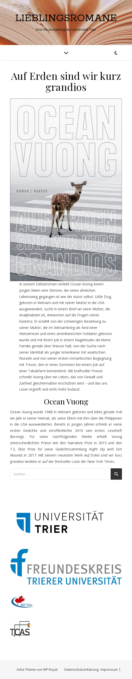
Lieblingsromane (66, 18)
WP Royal (50, 669)
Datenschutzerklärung (81, 669)
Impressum (109, 669)
